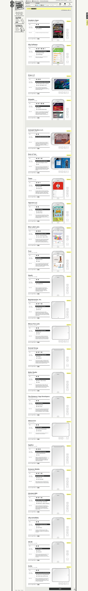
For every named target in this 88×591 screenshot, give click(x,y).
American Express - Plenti (41, 233)
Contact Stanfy (67, 293)
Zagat (37, 27)
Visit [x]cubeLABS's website (67, 506)
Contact (22, 590)
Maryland (29, 100)
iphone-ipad (36, 5)
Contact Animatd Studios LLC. (67, 148)
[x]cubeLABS (32, 493)
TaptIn (37, 106)
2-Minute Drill (39, 308)
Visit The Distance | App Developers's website (67, 409)
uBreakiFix (38, 185)
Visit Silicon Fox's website (62, 438)
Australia (29, 470)
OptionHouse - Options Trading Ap (42, 503)
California (29, 45)
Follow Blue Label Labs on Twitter (67, 242)
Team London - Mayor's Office (42, 237)
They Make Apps (18, 6)
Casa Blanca (39, 28)
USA (32, 21)
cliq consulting (33, 517)
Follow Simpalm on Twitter (67, 114)
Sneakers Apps (33, 20)
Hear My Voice (39, 188)
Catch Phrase (39, 527)
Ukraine (29, 76)
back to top (74, 589)
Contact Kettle (67, 584)
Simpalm (31, 99)
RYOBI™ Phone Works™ (41, 500)
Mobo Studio (32, 372)
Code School (39, 187)
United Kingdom (31, 397)
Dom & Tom (32, 154)
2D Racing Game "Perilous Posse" (42, 82)
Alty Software (33, 44)
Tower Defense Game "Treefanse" (42, 83)
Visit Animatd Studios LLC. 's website (62, 148)
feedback (87, 22)
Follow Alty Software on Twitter (67, 59)
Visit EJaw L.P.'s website (62, 93)
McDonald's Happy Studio (41, 355)
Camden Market (39, 403)
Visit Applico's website (67, 457)
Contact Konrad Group (67, 366)
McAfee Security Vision (40, 306)
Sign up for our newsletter (44, 1)
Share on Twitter (87, 13)
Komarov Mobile (34, 469)
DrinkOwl (38, 356)
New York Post (39, 259)
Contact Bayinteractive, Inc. (67, 317)
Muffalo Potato (39, 212)
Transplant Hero (39, 283)
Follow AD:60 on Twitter (67, 557)
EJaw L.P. (31, 75)
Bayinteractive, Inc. (35, 299)
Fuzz (29, 251)
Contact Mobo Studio (67, 390)
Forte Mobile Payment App (41, 109)
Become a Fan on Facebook (35, 1)
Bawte (37, 379)
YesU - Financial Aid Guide (41, 235)
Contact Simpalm (67, 117)
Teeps (30, 178)
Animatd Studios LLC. (36, 130)
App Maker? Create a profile (61, 0)
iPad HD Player (39, 54)
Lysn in (38, 282)
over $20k (33, 8)
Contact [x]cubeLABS (67, 511)
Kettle (30, 566)
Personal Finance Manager (41, 51)
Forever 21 (38, 258)
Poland (29, 373)
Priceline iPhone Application (41, 161)
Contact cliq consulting (67, 535)
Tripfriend (38, 107)
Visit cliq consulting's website (67, 530)
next (60, 588)
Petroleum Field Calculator (41, 429)
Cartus (38, 455)
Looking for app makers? (20, 28)
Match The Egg (39, 209)
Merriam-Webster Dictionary (41, 524)
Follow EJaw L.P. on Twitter (65, 93)
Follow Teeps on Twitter (67, 193)
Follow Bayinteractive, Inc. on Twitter (67, 314)
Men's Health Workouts (40, 453)
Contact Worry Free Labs (67, 341)
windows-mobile (43, 5)
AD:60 (30, 542)
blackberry (39, 5)
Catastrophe (39, 430)
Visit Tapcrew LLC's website (67, 215)
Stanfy (30, 275)
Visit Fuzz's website (67, 263)
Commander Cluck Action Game (42, 136)
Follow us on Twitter (28, 1)
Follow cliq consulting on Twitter (67, 533)
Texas (29, 494)
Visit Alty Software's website (67, 57)
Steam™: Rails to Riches (41, 380)
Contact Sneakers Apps (67, 38)
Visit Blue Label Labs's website (67, 239)
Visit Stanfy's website (67, 288)
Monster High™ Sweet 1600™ (42, 502)
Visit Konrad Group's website (67, 360)
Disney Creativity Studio (41, 330)
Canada (29, 422)
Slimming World (39, 405)
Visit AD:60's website (67, 554)
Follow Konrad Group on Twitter (67, 363)
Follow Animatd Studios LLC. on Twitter (65, 148)
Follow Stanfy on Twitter (67, 290)
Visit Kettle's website (62, 584)
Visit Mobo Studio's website (67, 385)
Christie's (38, 550)
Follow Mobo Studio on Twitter (67, 387)
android (38, 5)
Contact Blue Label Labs (67, 244)
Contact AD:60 (67, 559)
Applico (31, 445)
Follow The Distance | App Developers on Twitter (67, 411)
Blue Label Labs (33, 227)
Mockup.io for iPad (40, 53)
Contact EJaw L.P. (67, 93)
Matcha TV (38, 332)
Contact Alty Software (67, 62)
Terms (16, 590)
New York (29, 21)
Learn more (21, 14)
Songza (38, 261)
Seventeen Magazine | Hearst (41, 162)
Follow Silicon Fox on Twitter (65, 438)
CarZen (38, 526)
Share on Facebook (87, 14)
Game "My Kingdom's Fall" (41, 85)
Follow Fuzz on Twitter (67, 266)
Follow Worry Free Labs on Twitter (65, 341)
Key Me (38, 334)
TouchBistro (39, 358)
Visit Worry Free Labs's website (62, 341)
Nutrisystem (39, 552)
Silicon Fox (32, 421)
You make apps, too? (20, 20)
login (70, 0)
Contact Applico (67, 462)
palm (41, 5)
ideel (37, 164)
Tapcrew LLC (32, 203)
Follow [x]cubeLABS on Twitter (67, 508)
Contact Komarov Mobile (67, 487)
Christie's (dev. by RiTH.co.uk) (42, 576)
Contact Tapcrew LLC (67, 220)
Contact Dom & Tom (67, 172)
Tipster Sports (39, 211)
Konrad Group (33, 348)
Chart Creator (39, 427)
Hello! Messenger (39, 479)
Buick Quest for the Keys (41, 451)
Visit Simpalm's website (67, 112)
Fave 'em (67, 30)
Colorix (38, 382)
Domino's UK (39, 477)
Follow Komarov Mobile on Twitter (67, 484)
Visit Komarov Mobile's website (67, 481)
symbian (45, 5)
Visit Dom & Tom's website (62, 172)
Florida (29, 179)
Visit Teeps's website (67, 191)
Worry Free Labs (34, 324)
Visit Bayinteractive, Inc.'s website (67, 312)
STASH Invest (39, 548)
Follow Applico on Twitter (67, 460)
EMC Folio (38, 309)
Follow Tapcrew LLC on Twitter (67, 218)
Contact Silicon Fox (67, 438)
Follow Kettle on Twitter (65, 584)
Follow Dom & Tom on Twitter (65, 172)
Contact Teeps (67, 196)
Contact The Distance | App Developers (67, 414)
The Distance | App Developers (39, 396)
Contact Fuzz (67, 269)
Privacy (18, 590)
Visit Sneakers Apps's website (67, 33)
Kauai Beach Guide (40, 476)
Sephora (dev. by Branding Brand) (42, 573)
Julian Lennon (39, 406)
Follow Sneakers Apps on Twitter (67, 35)
